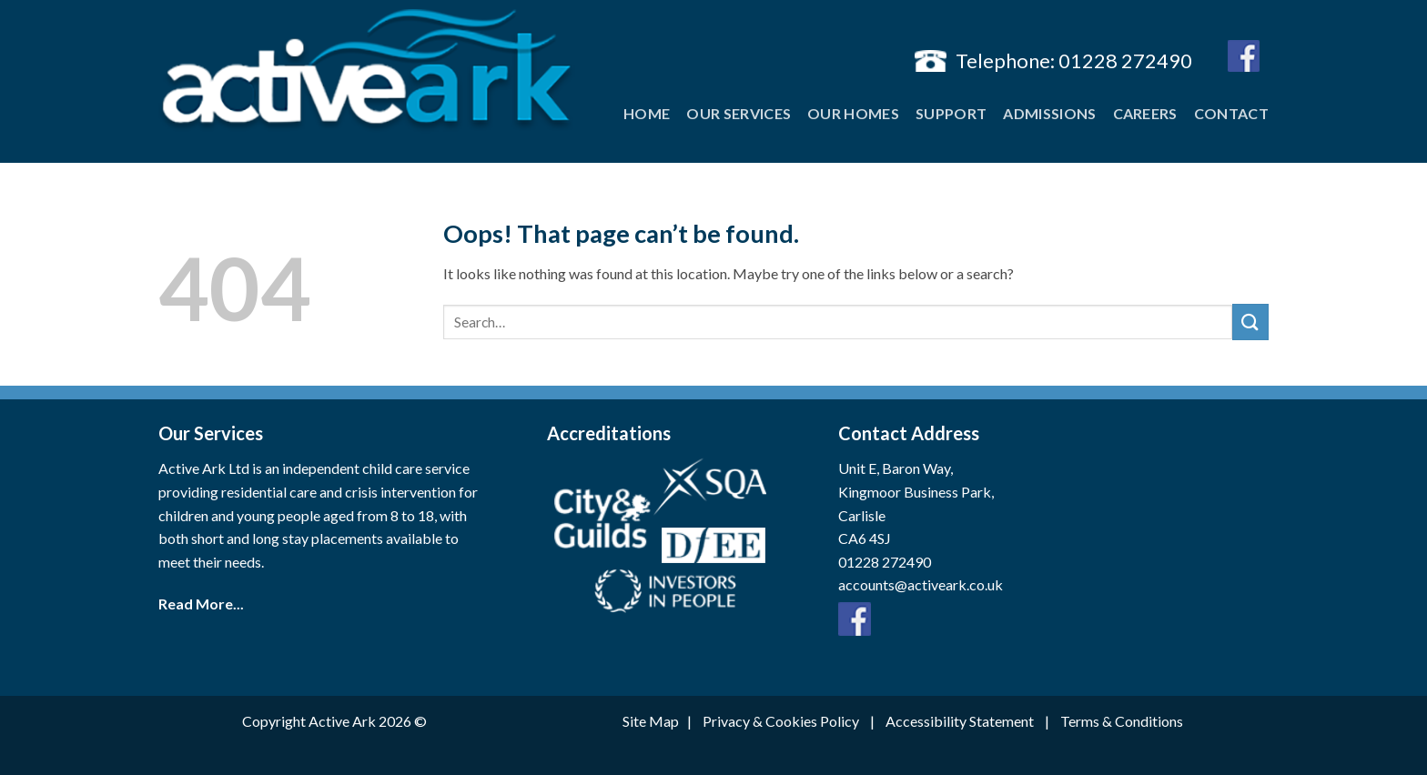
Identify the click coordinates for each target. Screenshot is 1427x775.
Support (951, 113)
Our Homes (853, 113)
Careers (1145, 113)
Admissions (1049, 113)
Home (646, 113)
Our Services (738, 113)
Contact (1231, 113)
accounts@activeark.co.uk (920, 584)
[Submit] (1250, 321)
